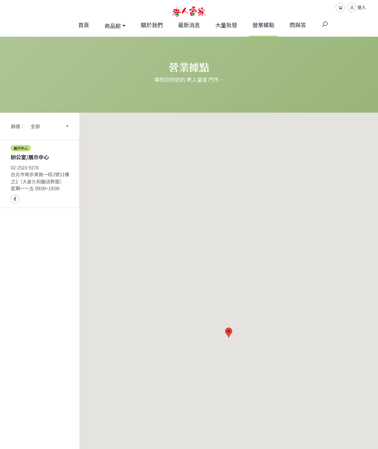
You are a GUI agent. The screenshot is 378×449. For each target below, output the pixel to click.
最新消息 (189, 25)
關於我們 (152, 25)
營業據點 (263, 29)
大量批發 (226, 25)
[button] (228, 333)
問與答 (298, 25)
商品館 (112, 26)
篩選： (18, 126)
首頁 (83, 25)
